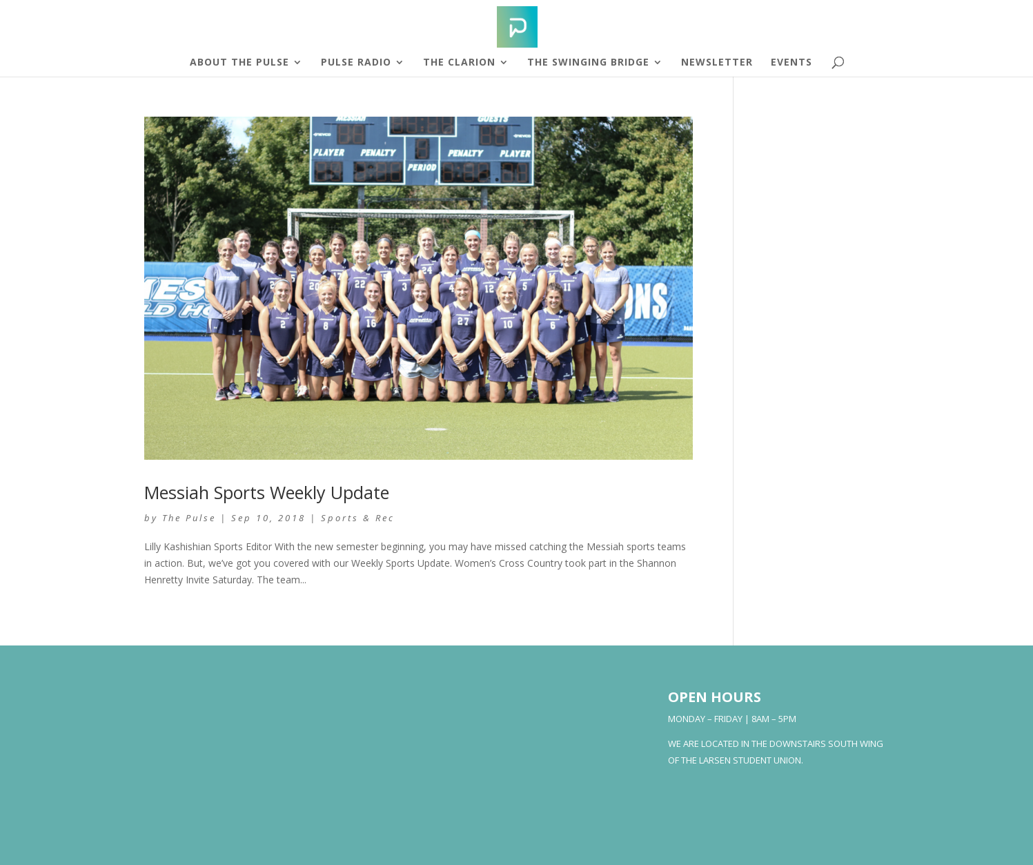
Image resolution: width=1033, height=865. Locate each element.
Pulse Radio (356, 62)
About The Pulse (239, 62)
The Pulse (189, 518)
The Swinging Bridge (588, 62)
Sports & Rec (358, 518)
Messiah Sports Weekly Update (266, 492)
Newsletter (717, 62)
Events (791, 62)
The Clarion (459, 62)
